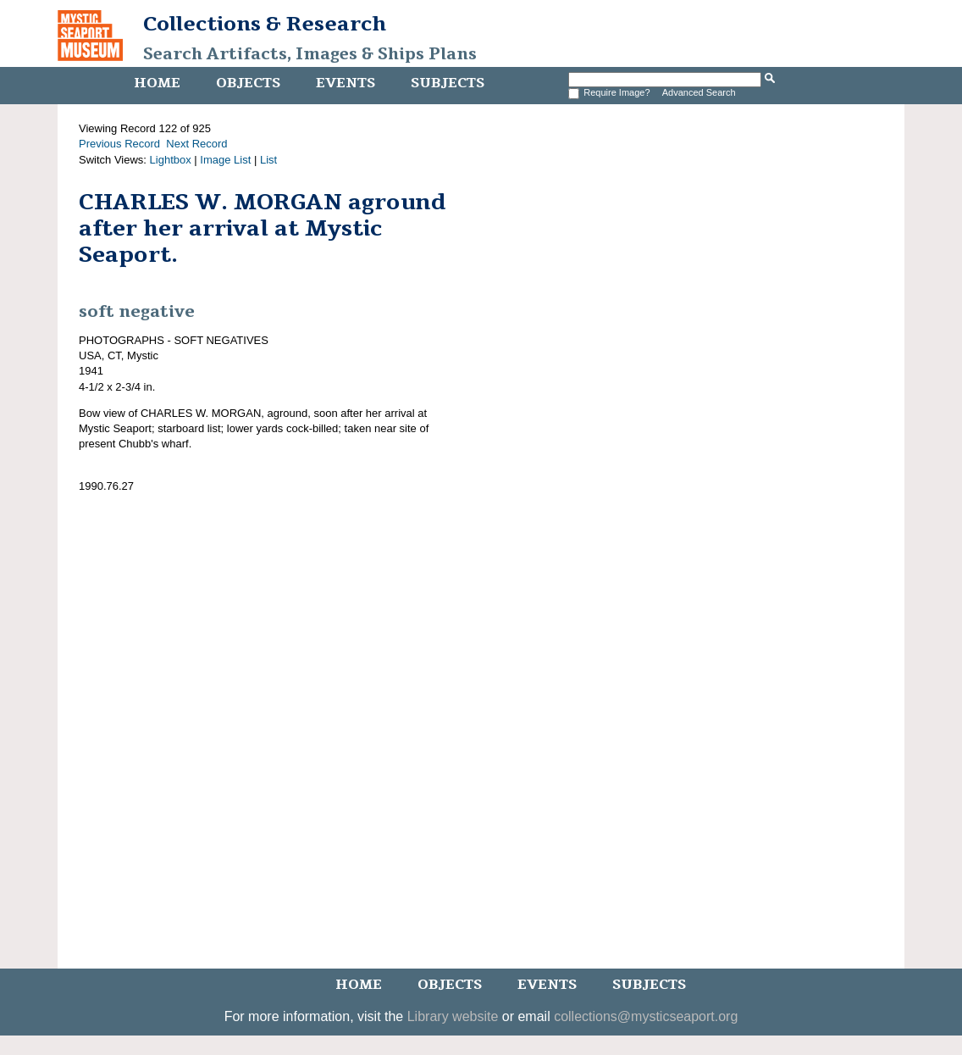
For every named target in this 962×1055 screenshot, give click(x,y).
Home (157, 83)
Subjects (447, 83)
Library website (453, 1016)
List (268, 159)
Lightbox (170, 159)
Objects (248, 83)
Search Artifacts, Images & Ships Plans (310, 54)
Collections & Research (264, 23)
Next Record (196, 143)
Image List (225, 159)
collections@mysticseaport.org (646, 1016)
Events (345, 83)
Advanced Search (699, 92)
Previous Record (119, 143)
